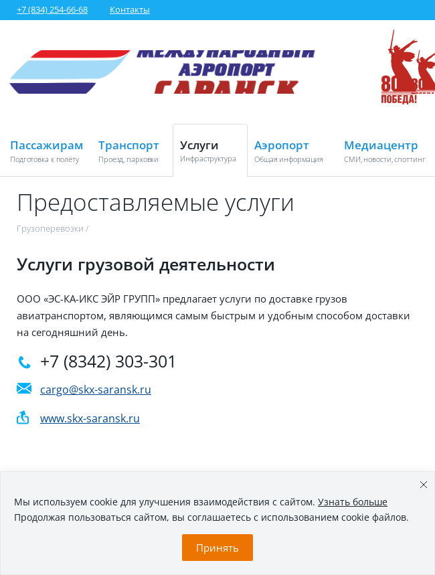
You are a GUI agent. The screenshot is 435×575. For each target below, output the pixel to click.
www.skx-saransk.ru (90, 418)
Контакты (130, 9)
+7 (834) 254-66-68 (52, 9)
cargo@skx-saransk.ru (95, 389)
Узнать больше (352, 501)
